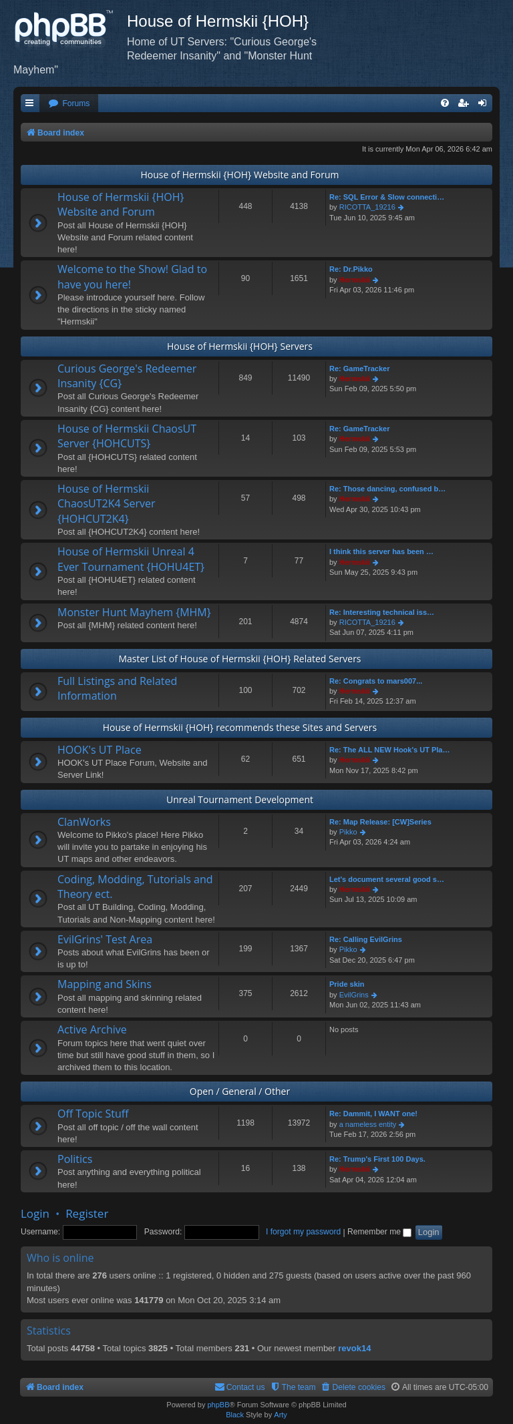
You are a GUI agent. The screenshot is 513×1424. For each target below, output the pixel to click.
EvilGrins (354, 995)
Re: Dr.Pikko (351, 269)
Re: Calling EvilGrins (365, 939)
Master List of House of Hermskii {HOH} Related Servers (239, 658)
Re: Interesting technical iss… (381, 612)
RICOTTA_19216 (367, 207)
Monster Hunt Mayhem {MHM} (134, 612)
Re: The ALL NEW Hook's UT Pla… (389, 750)
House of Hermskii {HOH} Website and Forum (239, 174)
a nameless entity (368, 1124)
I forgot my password (303, 1231)
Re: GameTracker (359, 369)
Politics (74, 1159)
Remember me (379, 1231)
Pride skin (347, 984)
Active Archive (92, 1029)
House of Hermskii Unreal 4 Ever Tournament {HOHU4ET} (130, 558)
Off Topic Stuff (93, 1113)
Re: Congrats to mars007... (375, 681)
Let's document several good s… (386, 879)
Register (86, 1213)
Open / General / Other (240, 1091)
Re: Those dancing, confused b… (387, 489)
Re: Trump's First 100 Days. (377, 1159)
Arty (280, 1415)
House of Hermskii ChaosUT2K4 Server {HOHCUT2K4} (106, 503)
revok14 (354, 1348)
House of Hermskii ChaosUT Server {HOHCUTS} (126, 436)
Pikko (348, 832)
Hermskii (354, 280)
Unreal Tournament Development (239, 799)
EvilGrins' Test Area (104, 939)
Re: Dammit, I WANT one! (373, 1114)
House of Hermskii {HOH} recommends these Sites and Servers (240, 727)
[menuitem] (69, 104)
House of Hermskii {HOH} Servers (240, 346)
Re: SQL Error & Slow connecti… (386, 197)
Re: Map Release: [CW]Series (380, 822)
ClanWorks (84, 821)
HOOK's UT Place (99, 749)
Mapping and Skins (104, 984)
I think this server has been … (381, 551)
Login (35, 1213)
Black (235, 1415)
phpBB (218, 1405)
